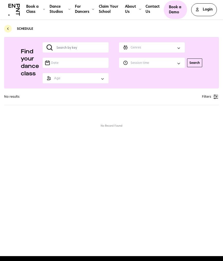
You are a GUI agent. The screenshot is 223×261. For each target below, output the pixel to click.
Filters (210, 97)
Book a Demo (175, 9)
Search (194, 63)
